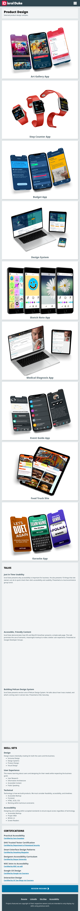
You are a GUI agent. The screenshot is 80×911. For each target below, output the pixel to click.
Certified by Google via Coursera (16, 873)
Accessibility (54, 899)
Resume (24, 899)
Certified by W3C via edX (13, 866)
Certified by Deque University (15, 859)
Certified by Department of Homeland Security (22, 845)
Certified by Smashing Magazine (16, 852)
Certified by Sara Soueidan (14, 838)
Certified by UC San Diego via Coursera (19, 880)
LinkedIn (33, 899)
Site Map (43, 899)
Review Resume (40, 888)
